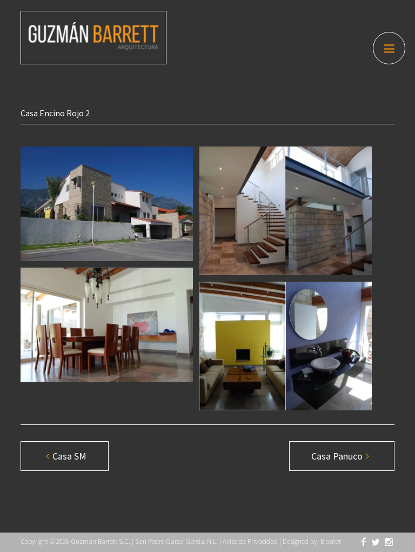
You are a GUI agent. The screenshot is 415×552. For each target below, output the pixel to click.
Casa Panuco (340, 456)
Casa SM (66, 456)
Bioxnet (330, 541)
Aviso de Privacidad (250, 541)
